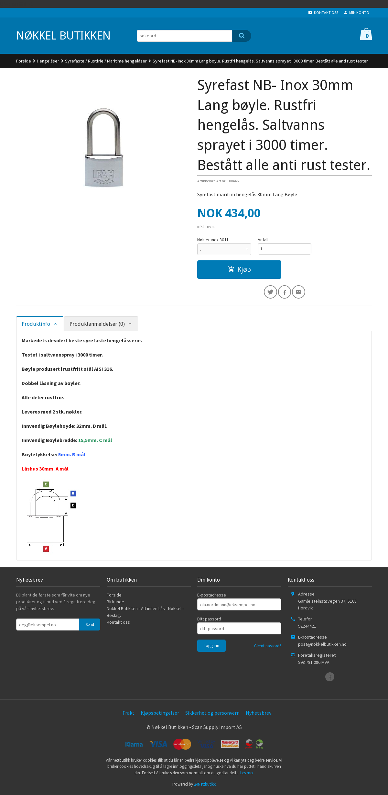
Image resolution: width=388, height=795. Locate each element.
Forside (23, 61)
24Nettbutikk (205, 785)
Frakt (129, 714)
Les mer (246, 774)
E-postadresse (211, 596)
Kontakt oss (118, 623)
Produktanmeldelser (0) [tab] (97, 325)
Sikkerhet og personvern (212, 714)
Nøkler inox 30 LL (213, 240)
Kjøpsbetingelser (160, 714)
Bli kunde (115, 603)
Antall (263, 240)
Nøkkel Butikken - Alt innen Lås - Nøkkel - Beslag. (145, 613)
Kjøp (239, 269)
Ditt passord (209, 620)
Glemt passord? (267, 647)
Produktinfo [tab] (36, 325)
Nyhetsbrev (258, 714)
